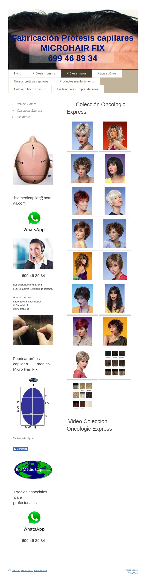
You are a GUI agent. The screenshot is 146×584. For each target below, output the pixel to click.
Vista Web (133, 573)
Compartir (20, 449)
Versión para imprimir (20, 570)
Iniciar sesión (131, 570)
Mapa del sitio (40, 570)
